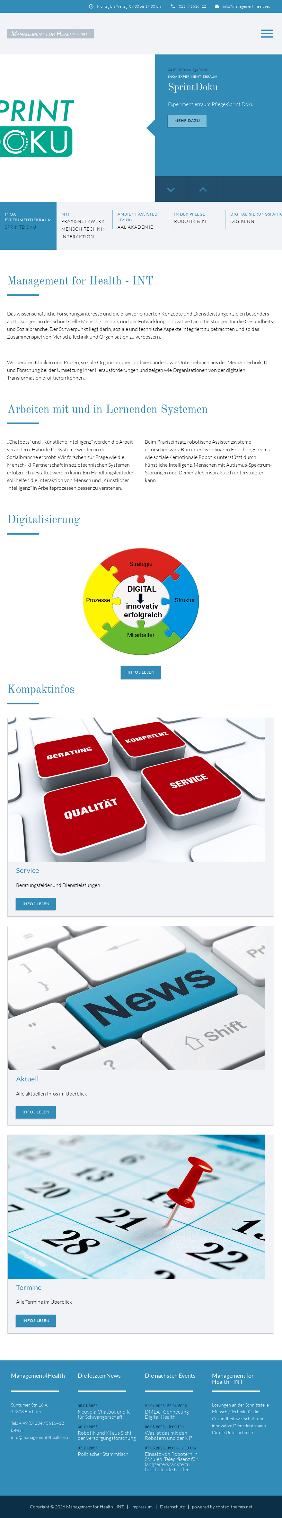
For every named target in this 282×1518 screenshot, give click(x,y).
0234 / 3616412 (192, 6)
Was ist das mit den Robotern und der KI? (168, 1435)
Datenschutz (172, 1506)
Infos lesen (141, 672)
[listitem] (28, 226)
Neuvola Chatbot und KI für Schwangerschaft (105, 1414)
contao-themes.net (234, 1506)
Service (27, 870)
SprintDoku (194, 88)
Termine (29, 1287)
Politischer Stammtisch (103, 1453)
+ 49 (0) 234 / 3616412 (41, 1423)
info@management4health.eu (246, 6)
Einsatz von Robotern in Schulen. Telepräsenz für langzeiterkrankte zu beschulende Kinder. (171, 1461)
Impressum (142, 1506)
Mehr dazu (187, 120)
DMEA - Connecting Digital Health (167, 1414)
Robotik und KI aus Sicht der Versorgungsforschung (107, 1435)
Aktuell (27, 1078)
